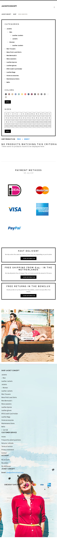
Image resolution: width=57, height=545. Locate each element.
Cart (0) (4, 430)
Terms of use (23, 498)
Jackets (9, 29)
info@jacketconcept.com (15, 472)
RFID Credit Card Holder (14, 69)
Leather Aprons (12, 62)
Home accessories (13, 75)
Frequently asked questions (11, 440)
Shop (14, 14)
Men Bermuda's (12, 55)
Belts (8, 82)
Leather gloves (11, 65)
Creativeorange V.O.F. (45, 498)
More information (28, 258)
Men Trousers (11, 49)
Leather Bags (11, 72)
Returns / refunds (7, 443)
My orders (4, 463)
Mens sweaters (11, 59)
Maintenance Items (13, 79)
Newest (27, 139)
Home (3, 437)
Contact (4, 453)
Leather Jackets (17, 35)
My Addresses (6, 466)
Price (19, 139)
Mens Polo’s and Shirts (14, 52)
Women (12, 42)
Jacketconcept (6, 14)
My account (5, 460)
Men (10, 32)
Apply (8, 102)
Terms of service (7, 446)
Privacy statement (7, 450)
